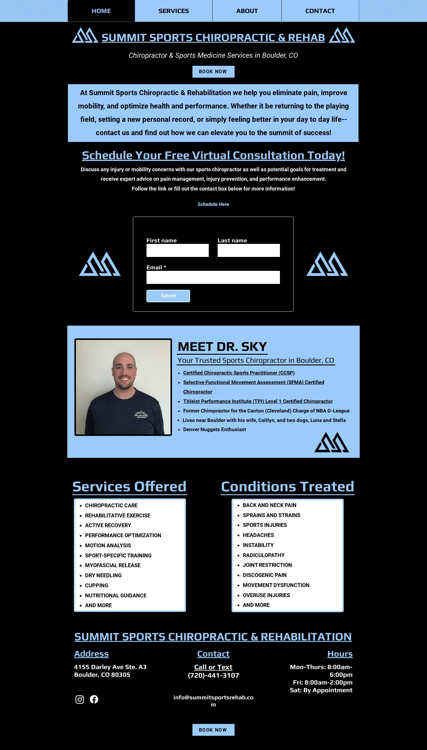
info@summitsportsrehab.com (213, 701)
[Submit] (168, 296)
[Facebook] (94, 699)
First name (161, 240)
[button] (173, 11)
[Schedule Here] (213, 204)
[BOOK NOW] (213, 72)
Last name (232, 240)
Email (154, 267)
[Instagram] (79, 699)
